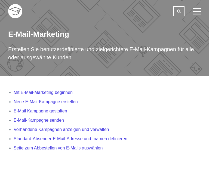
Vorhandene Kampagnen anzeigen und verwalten (61, 129)
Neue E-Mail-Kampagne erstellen (46, 101)
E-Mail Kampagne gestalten (40, 111)
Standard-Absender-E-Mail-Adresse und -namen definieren (70, 138)
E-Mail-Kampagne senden (39, 120)
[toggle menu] (197, 11)
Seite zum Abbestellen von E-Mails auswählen (58, 148)
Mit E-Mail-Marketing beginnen (43, 92)
